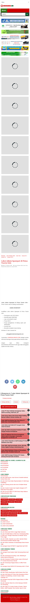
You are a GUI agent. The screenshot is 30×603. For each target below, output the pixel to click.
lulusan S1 (8, 266)
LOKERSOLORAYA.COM (14, 337)
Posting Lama (25, 401)
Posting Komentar (7, 398)
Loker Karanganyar (16, 510)
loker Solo (25, 265)
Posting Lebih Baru (6, 401)
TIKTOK (4, 471)
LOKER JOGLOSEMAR (8, 525)
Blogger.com (17, 599)
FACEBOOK (5, 463)
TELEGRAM (5, 467)
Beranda (16, 401)
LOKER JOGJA (6, 522)
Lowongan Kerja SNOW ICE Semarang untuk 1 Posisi (15, 566)
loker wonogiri (13, 515)
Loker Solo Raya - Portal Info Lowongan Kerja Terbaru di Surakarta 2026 (18, 598)
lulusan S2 (11, 501)
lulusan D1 (12, 499)
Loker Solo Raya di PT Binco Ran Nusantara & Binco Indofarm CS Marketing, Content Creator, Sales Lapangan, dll (14, 576)
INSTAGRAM (5, 465)
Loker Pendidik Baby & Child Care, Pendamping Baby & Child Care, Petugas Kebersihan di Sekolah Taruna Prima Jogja (15, 535)
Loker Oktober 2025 (19, 265)
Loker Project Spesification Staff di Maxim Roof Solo (15, 572)
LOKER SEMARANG (7, 523)
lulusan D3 (3, 266)
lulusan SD (18, 501)
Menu (4, 10)
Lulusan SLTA (14, 266)
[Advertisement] (15, 283)
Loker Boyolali (5, 510)
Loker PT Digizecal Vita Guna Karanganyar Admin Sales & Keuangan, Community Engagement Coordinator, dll (12, 436)
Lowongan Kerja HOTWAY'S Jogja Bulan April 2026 (15, 546)
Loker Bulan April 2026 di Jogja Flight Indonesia (14, 532)
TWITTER (4, 469)
